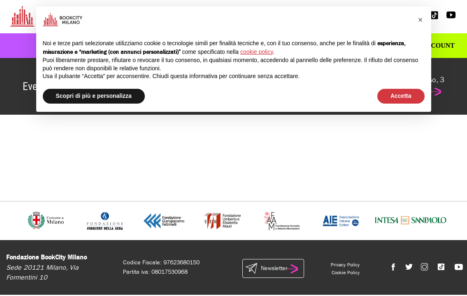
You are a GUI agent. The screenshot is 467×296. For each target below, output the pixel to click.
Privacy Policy (345, 265)
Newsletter (273, 268)
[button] (420, 19)
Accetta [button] (400, 95)
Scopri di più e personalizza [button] (94, 95)
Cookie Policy (346, 272)
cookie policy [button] (256, 52)
